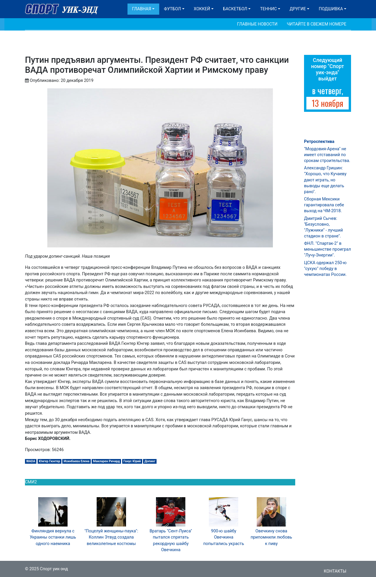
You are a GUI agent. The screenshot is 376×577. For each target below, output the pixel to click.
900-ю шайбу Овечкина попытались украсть (223, 537)
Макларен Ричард (106, 461)
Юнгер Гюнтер (49, 461)
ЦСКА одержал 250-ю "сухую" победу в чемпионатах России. (325, 268)
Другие (298, 8)
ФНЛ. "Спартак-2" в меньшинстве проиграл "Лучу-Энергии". (327, 249)
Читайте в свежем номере (316, 24)
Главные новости (257, 24)
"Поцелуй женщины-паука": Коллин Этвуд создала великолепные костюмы (111, 537)
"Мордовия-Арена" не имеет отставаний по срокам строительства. (327, 154)
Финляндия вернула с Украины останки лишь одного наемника (53, 537)
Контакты (335, 571)
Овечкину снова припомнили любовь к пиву (271, 537)
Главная (141, 8)
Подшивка (331, 8)
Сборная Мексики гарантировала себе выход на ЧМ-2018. (324, 205)
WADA (30, 461)
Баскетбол (235, 8)
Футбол (172, 8)
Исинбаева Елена (77, 461)
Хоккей (202, 8)
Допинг (150, 461)
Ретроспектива (319, 141)
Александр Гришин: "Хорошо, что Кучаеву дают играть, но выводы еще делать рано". (325, 180)
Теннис (268, 8)
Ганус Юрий (132, 461)
